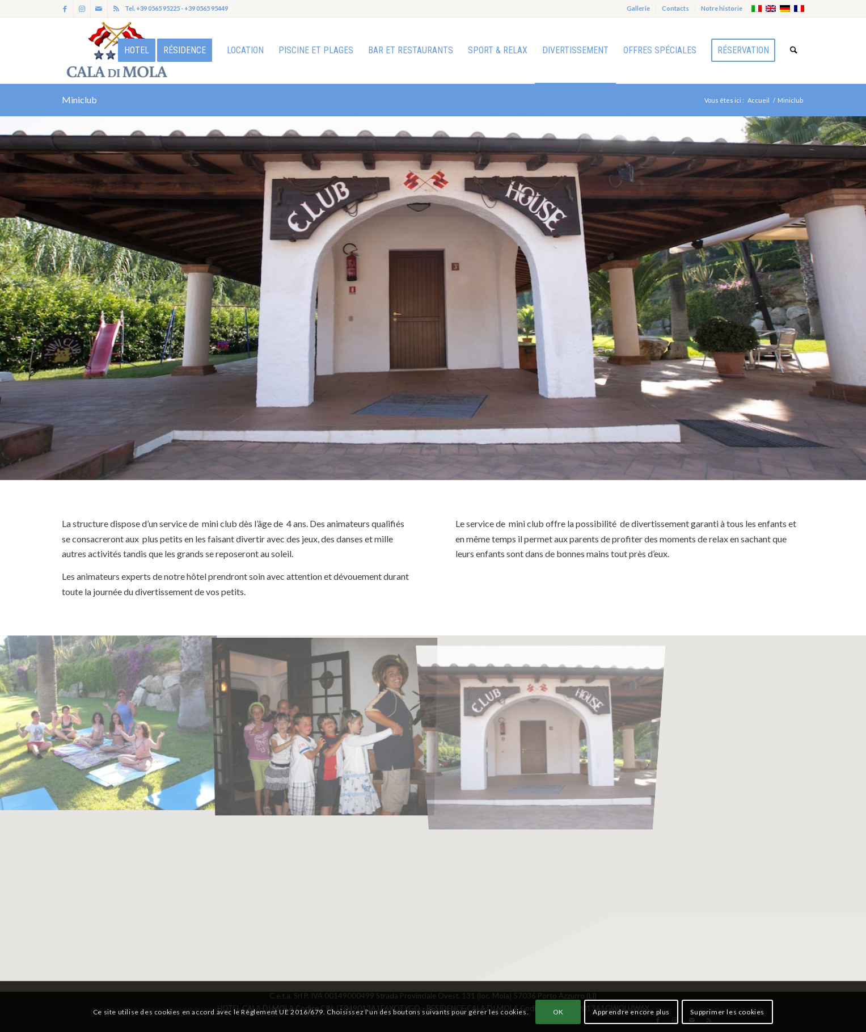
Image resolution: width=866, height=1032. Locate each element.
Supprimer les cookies (727, 1012)
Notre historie (721, 8)
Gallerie (638, 8)
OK (558, 1012)
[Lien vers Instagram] (82, 8)
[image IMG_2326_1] (325, 721)
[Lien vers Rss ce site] (116, 8)
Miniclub (79, 99)
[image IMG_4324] (108, 721)
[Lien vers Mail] (99, 8)
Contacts (675, 8)
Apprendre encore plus (631, 1012)
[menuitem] (638, 8)
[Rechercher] (794, 50)
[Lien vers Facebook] (65, 8)
